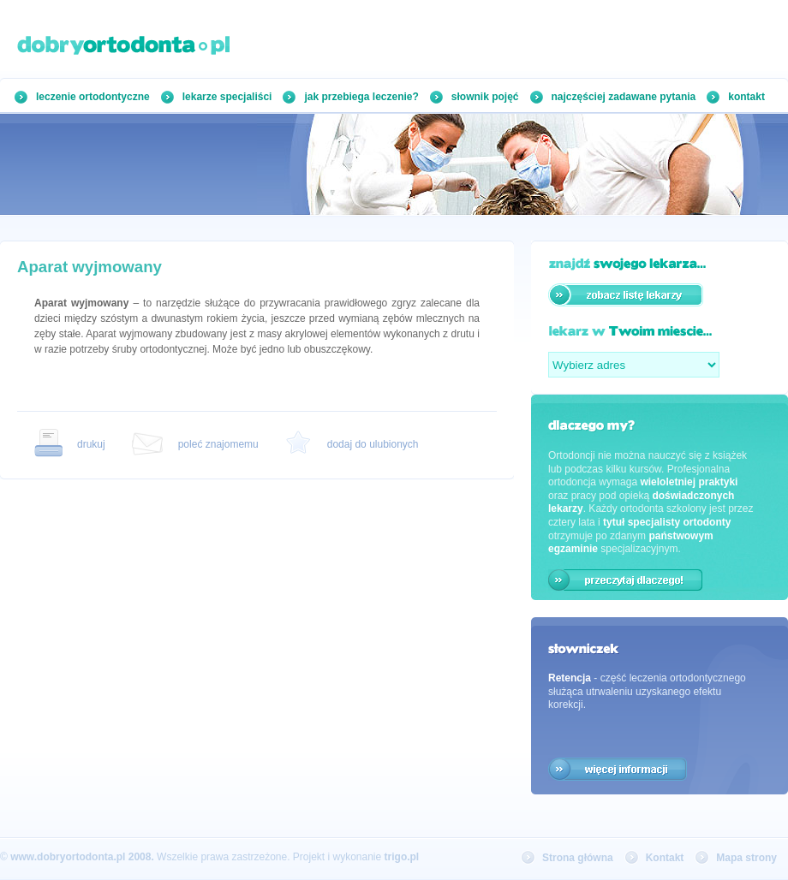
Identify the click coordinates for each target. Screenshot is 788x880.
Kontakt (665, 858)
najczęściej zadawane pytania (624, 97)
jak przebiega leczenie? (361, 97)
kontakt (746, 97)
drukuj (91, 444)
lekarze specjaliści (227, 97)
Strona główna (577, 858)
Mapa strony (746, 858)
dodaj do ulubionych (373, 444)
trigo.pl (402, 857)
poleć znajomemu (218, 444)
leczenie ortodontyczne (93, 97)
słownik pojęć (485, 97)
